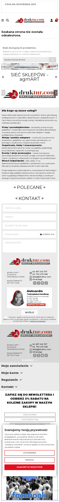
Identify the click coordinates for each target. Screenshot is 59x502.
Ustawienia (29, 453)
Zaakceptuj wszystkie (29, 467)
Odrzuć (29, 460)
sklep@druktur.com (41, 277)
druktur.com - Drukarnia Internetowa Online (15, 274)
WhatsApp (37, 279)
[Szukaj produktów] (52, 60)
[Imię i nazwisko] (29, 415)
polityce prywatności (37, 321)
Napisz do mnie (36, 304)
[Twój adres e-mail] (29, 420)
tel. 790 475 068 (40, 274)
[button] (3, 93)
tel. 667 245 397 (39, 271)
